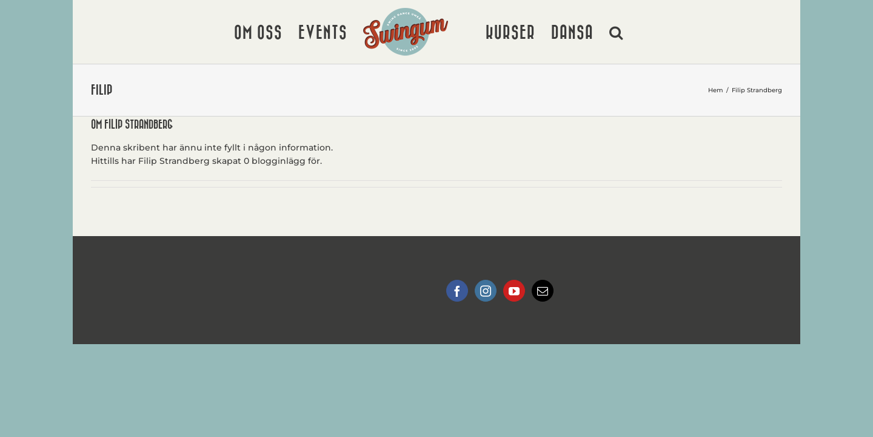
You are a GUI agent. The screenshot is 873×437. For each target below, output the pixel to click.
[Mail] (543, 291)
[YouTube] (514, 291)
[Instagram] (486, 291)
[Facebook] (457, 291)
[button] (683, 32)
